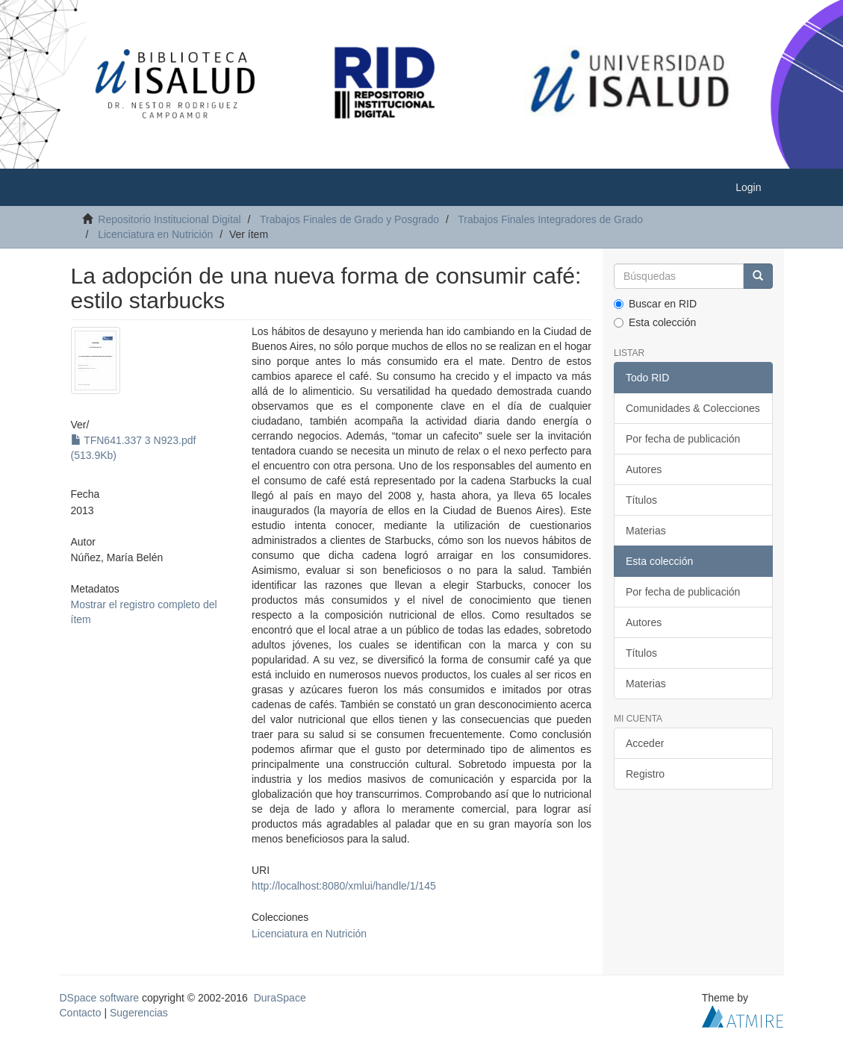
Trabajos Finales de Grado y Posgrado (349, 219)
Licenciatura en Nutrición (155, 234)
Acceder (645, 743)
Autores (644, 469)
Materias (646, 531)
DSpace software (100, 998)
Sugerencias (139, 1013)
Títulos (641, 500)
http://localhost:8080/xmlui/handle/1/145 (344, 886)
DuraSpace (280, 998)
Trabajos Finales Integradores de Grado (550, 219)
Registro (645, 774)
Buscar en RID (655, 304)
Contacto (81, 1013)
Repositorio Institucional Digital (169, 219)
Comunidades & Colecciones (693, 408)
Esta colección (655, 322)
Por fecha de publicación (683, 439)
